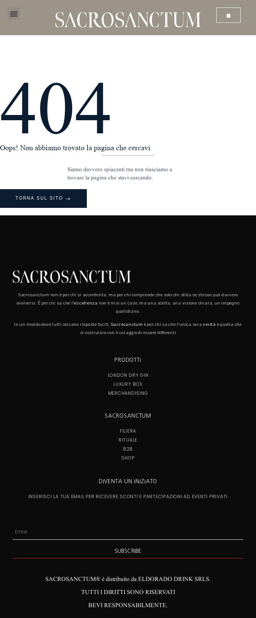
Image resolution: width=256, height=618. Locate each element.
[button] (13, 13)
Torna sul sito (40, 198)
